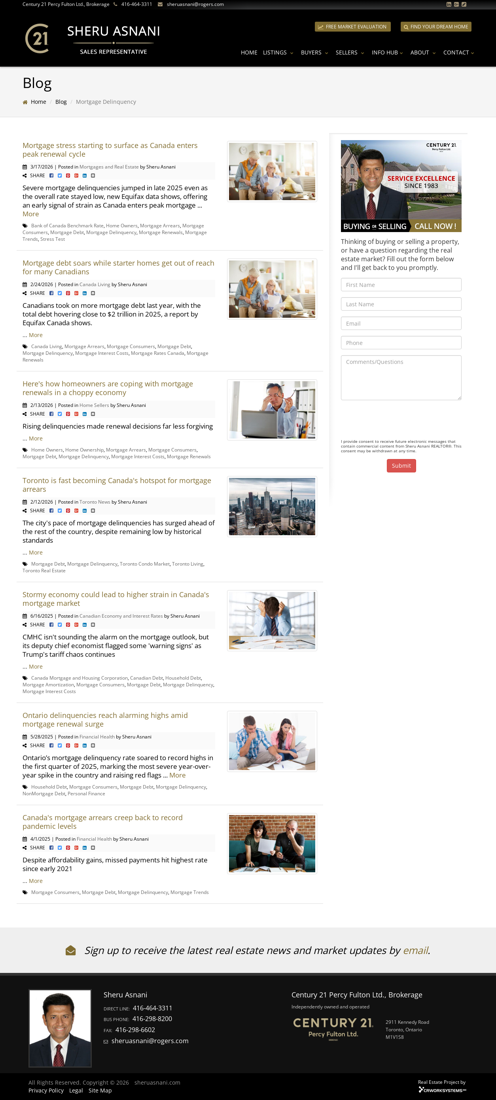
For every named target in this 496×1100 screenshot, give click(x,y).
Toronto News (95, 501)
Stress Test (52, 239)
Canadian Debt (146, 678)
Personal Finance (86, 793)
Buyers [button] (315, 52)
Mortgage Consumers (131, 346)
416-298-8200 (152, 1018)
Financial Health (97, 736)
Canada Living (95, 284)
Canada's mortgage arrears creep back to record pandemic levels (103, 822)
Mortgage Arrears (160, 225)
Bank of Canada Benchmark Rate (67, 225)
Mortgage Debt (67, 232)
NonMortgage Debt (44, 793)
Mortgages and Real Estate (109, 166)
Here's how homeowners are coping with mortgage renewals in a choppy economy (108, 388)
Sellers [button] (351, 52)
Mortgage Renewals (161, 232)
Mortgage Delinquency (111, 232)
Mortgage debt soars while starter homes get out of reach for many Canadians (118, 267)
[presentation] (401, 421)
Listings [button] (279, 52)
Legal (76, 1090)
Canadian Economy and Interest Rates (121, 616)
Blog (61, 101)
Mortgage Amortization (48, 684)
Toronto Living (187, 563)
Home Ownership (84, 449)
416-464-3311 (136, 4)
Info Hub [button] (388, 52)
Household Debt (183, 678)
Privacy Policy (46, 1090)
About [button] (424, 52)
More (31, 213)
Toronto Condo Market (145, 563)
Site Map (100, 1090)
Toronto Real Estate (44, 570)
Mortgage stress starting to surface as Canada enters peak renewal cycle (110, 150)
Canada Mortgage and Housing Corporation (79, 678)
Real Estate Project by (442, 1082)
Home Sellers (94, 405)
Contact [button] (459, 52)
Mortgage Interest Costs (102, 353)
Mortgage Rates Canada (157, 353)
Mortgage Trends (189, 892)
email (415, 950)
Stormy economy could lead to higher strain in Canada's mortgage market (116, 599)
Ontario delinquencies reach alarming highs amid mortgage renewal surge (105, 719)
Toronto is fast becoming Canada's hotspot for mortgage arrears (117, 485)
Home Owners (122, 225)
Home (249, 52)
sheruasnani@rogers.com (195, 4)
